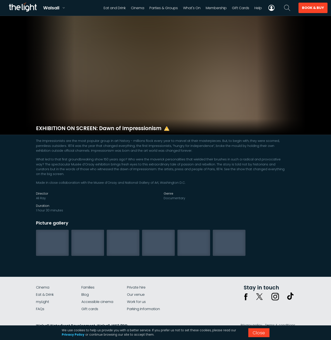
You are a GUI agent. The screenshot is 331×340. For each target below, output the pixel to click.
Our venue (136, 294)
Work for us (136, 301)
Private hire (136, 287)
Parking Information (143, 308)
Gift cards (89, 308)
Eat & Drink (45, 294)
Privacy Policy (73, 335)
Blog (85, 294)
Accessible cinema (97, 301)
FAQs (40, 308)
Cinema (42, 287)
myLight (42, 301)
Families (87, 287)
